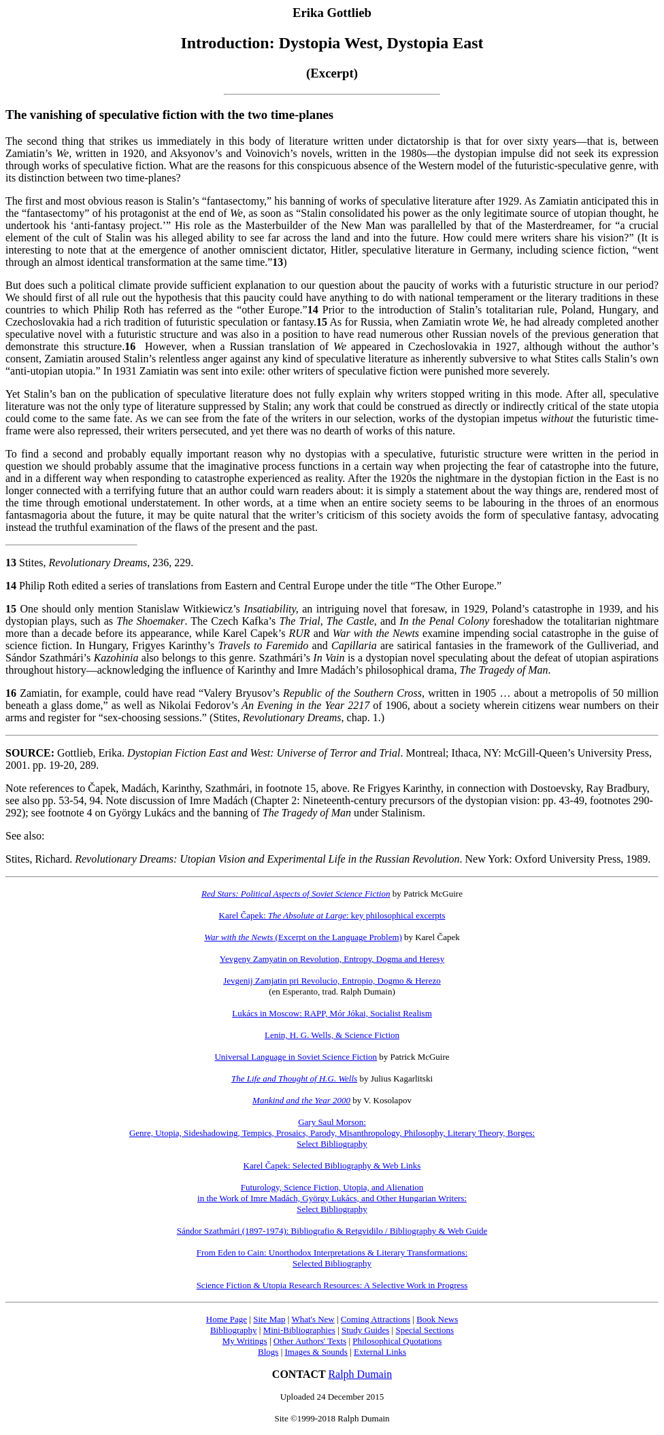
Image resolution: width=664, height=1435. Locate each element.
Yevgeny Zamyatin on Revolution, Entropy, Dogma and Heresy (332, 959)
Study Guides (365, 1330)
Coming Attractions (375, 1319)
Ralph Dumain (360, 1374)
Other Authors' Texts (309, 1341)
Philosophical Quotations (397, 1341)
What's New (312, 1319)
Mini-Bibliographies (299, 1330)
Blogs (268, 1352)
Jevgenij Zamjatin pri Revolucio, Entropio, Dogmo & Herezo (332, 980)
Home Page (226, 1319)
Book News (437, 1319)
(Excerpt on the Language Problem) (303, 937)
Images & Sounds (315, 1352)
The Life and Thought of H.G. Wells (294, 1078)
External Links (380, 1352)
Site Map (269, 1319)
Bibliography (233, 1330)
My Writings (244, 1341)
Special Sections (424, 1330)
